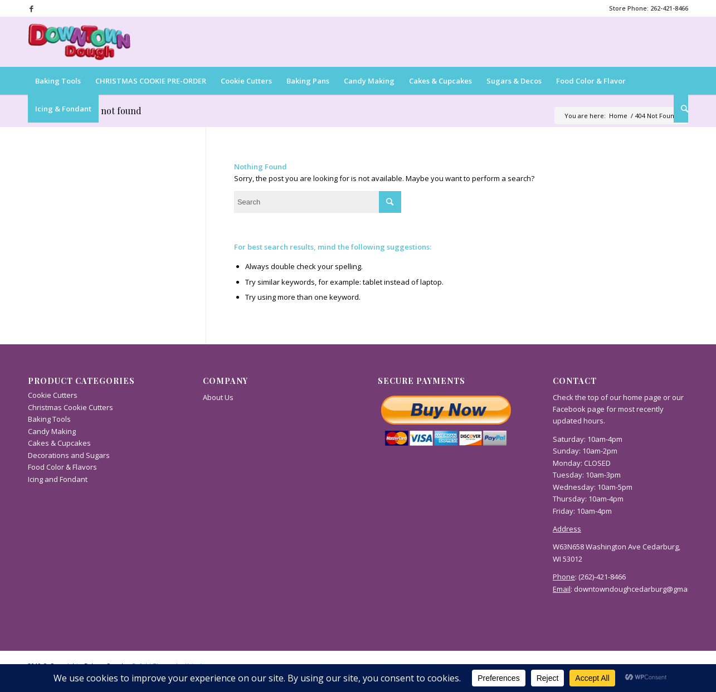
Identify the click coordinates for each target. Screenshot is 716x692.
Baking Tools (49, 419)
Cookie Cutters (52, 395)
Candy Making (52, 431)
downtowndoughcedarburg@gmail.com (640, 589)
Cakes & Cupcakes (59, 443)
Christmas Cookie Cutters (70, 407)
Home (618, 115)
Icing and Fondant (57, 479)
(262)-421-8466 (602, 577)
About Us (218, 397)
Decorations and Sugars (69, 455)
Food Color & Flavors (62, 467)
